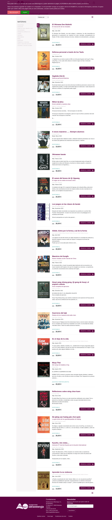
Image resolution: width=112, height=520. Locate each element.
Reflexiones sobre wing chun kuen (66, 391)
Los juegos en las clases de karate (66, 204)
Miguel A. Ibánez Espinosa (59, 106)
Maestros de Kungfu (60, 256)
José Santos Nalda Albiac (58, 233)
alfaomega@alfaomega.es (52, 512)
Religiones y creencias (23, 42)
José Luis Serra (56, 288)
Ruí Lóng (54, 421)
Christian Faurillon (56, 29)
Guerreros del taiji (59, 313)
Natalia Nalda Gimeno (71, 233)
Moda (19, 38)
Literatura (20, 35)
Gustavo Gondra (56, 156)
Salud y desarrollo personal (24, 43)
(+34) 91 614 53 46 (51, 508)
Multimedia (20, 40)
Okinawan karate (59, 154)
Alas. (53, 30)
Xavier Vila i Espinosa (57, 447)
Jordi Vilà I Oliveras (57, 182)
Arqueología (21, 25)
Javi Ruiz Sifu (55, 393)
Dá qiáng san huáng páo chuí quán (66, 417)
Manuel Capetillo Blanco (58, 206)
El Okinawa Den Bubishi (62, 24)
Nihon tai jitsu (58, 102)
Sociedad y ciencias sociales (25, 45)
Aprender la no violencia (62, 472)
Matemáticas (21, 37)
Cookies (70, 516)
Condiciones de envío (60, 516)
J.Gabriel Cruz (55, 54)
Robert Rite (55, 367)
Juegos (19, 33)
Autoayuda (20, 26)
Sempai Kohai (55, 134)
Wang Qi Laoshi (61, 421)
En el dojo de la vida (60, 339)
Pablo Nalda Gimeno (83, 233)
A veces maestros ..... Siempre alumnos (68, 132)
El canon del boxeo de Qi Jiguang (66, 178)
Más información (14, 12)
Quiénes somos (41, 516)
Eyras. (53, 136)
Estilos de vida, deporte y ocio (25, 28)
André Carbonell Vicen (58, 80)
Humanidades (21, 30)
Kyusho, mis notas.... (60, 443)
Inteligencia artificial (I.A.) (24, 31)
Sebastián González (57, 260)
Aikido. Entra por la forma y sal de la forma (69, 231)
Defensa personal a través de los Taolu (68, 52)
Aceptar (25, 12)
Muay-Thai (56, 363)
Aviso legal (50, 516)
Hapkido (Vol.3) (58, 76)
